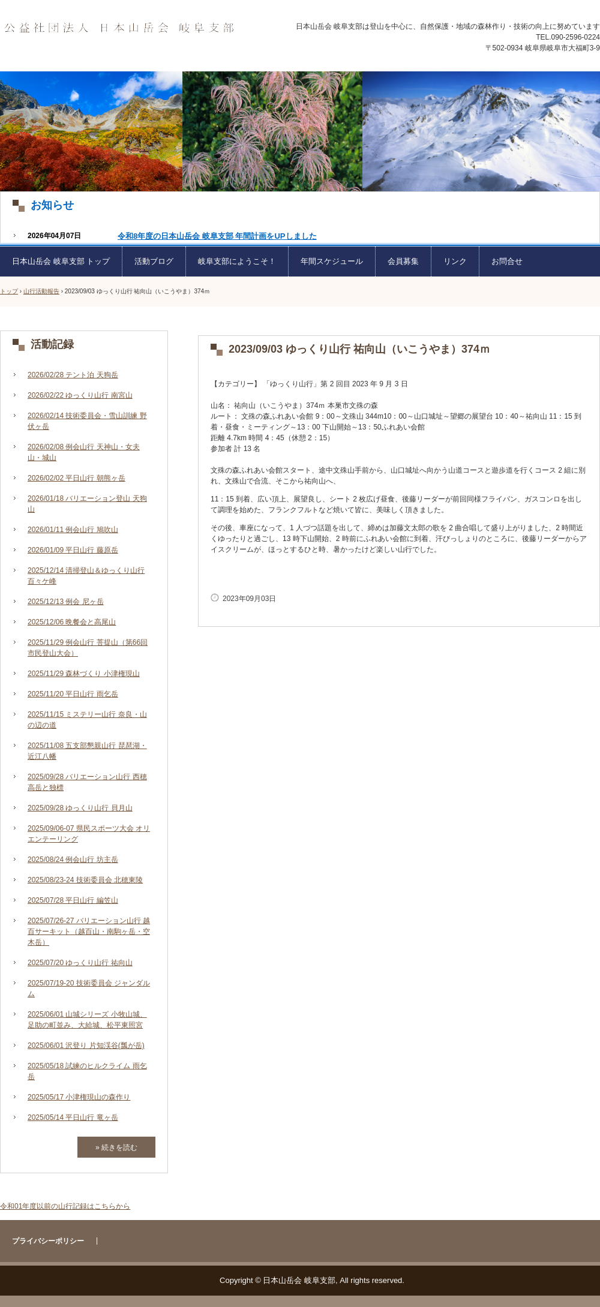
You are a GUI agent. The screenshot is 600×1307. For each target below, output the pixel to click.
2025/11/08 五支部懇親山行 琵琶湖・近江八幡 (87, 751)
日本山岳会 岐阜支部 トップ (61, 261)
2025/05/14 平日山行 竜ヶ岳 (73, 1117)
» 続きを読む (116, 1147)
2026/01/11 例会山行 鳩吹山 (73, 529)
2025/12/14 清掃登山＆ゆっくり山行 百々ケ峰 (86, 575)
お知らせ (52, 205)
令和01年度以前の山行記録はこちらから (65, 1206)
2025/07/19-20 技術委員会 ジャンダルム (89, 988)
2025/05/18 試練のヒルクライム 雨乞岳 (87, 1071)
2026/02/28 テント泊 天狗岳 (73, 375)
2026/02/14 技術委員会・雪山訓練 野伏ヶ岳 (87, 421)
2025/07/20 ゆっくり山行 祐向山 (80, 963)
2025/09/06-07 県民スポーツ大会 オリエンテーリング (89, 833)
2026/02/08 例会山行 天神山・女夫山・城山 (84, 452)
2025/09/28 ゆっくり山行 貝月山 (80, 808)
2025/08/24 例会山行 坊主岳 (73, 859)
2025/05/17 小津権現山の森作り (79, 1097)
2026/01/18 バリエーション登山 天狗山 (87, 503)
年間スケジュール (332, 261)
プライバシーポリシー (48, 1241)
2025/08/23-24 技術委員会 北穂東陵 (85, 880)
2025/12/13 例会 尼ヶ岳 (66, 601)
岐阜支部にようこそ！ (237, 261)
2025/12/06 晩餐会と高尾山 (72, 622)
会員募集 (403, 261)
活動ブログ (153, 261)
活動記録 (52, 344)
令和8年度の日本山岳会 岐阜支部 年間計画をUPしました (217, 236)
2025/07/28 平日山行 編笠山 (73, 900)
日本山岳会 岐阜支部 (118, 28)
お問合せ (507, 261)
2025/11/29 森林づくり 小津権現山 (84, 673)
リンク (455, 261)
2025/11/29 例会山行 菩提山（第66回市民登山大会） (88, 647)
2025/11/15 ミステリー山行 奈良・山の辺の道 (87, 719)
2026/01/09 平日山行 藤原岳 (73, 550)
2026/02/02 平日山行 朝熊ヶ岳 (76, 478)
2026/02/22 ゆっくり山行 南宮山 (80, 395)
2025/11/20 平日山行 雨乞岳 (73, 694)
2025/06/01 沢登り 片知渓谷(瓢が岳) (86, 1045)
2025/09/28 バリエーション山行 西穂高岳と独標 (87, 782)
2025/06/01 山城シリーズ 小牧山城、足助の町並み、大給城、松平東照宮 (87, 1019)
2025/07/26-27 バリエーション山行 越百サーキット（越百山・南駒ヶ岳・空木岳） (89, 932)
